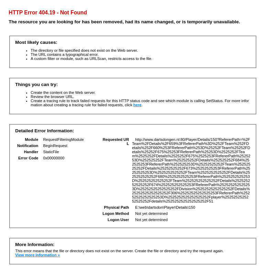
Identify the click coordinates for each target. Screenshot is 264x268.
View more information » (37, 255)
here (137, 105)
